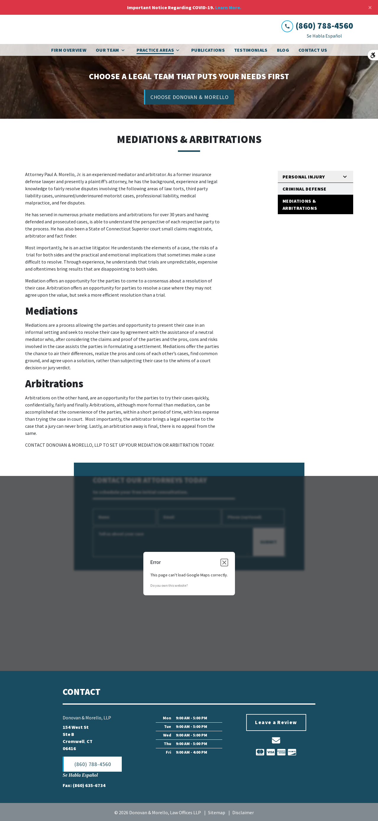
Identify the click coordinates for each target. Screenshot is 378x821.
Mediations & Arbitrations (300, 211)
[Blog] (283, 56)
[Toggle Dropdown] (124, 56)
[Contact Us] (312, 56)
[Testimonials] (251, 56)
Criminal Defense (305, 196)
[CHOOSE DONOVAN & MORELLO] (189, 103)
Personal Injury (304, 183)
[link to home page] (66, 32)
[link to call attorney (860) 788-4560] (317, 29)
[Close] (370, 7)
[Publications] (208, 56)
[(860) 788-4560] (92, 770)
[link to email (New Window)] (276, 747)
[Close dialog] (224, 569)
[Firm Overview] (69, 56)
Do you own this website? (169, 592)
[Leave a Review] (276, 729)
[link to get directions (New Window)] (102, 744)
